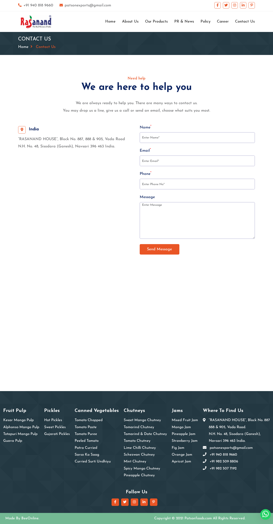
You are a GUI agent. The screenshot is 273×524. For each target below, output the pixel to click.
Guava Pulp (12, 441)
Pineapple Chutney (139, 475)
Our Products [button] (156, 22)
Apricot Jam (181, 461)
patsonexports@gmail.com (85, 5)
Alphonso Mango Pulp (21, 427)
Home (110, 22)
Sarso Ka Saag (87, 454)
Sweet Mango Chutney (142, 420)
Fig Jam (178, 448)
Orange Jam (182, 454)
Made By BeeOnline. (22, 518)
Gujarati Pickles (57, 434)
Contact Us (245, 22)
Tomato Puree (86, 434)
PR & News (184, 22)
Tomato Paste (86, 427)
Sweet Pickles (55, 427)
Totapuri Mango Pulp (20, 434)
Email (145, 150)
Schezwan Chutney (139, 454)
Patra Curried (86, 448)
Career (223, 22)
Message (147, 197)
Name (145, 127)
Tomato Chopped (89, 420)
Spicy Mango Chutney (142, 468)
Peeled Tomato (87, 441)
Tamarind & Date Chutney (145, 434)
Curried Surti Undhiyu (93, 461)
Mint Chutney (135, 461)
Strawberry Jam (184, 441)
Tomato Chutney (137, 441)
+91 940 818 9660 (35, 5)
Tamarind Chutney (139, 427)
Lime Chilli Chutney (140, 448)
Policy (205, 22)
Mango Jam (181, 427)
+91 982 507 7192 (223, 468)
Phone (145, 173)
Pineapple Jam (183, 434)
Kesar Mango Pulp (18, 420)
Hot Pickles (53, 420)
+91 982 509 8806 (224, 461)
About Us (130, 22)
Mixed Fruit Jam (185, 420)
